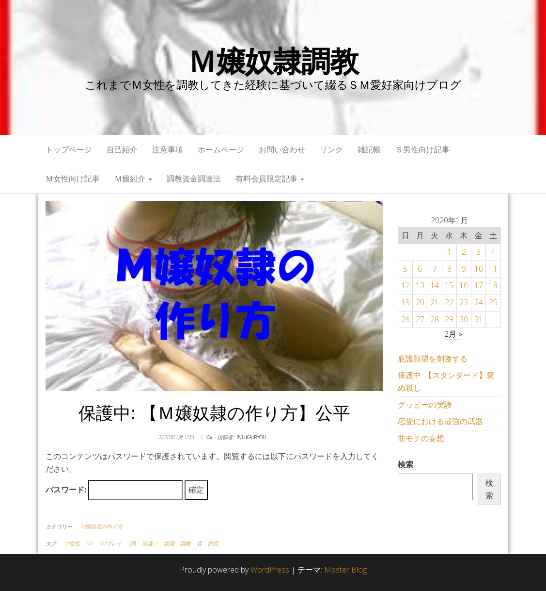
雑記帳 (369, 149)
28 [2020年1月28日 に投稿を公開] (434, 319)
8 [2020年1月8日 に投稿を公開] (449, 268)
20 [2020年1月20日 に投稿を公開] (420, 302)
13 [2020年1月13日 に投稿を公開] (420, 285)
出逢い (150, 543)
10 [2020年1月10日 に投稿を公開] (478, 268)
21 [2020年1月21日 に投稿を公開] (434, 302)
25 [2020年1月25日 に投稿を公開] (493, 302)
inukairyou (251, 437)
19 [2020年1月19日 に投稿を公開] (405, 302)
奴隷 (169, 543)
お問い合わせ (282, 149)
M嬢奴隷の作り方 (102, 526)
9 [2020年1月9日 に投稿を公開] (464, 268)
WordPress (269, 569)
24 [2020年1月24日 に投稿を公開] (478, 302)
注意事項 (167, 149)
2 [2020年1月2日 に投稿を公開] (464, 251)
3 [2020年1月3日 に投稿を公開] (478, 251)
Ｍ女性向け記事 (73, 178)
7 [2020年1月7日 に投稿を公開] (435, 268)
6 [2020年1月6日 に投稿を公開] (420, 268)
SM (89, 543)
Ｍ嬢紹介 (133, 178)
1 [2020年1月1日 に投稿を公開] (449, 251)
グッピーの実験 (425, 404)
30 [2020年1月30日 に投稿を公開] (463, 319)
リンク (331, 149)
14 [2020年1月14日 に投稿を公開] (434, 285)
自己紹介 (122, 149)
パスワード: (114, 490)
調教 (185, 543)
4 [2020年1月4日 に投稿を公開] (493, 251)
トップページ (69, 149)
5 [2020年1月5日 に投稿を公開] (405, 268)
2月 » (453, 333)
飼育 (213, 543)
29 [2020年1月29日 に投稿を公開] (449, 319)
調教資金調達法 (194, 178)
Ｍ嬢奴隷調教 (273, 61)
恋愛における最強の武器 (440, 421)
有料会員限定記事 (269, 178)
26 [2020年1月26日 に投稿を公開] (405, 319)
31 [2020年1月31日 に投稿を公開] (478, 319)
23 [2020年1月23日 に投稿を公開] (463, 302)
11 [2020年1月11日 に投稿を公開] (493, 268)
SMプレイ (110, 543)
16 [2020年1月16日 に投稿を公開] (463, 285)
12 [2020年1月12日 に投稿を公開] (405, 285)
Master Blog (345, 569)
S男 (132, 543)
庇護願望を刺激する (433, 358)
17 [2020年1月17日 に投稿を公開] (478, 285)
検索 (405, 464)
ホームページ (221, 149)
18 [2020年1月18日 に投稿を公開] (493, 285)
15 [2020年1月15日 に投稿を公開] (449, 285)
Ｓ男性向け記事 (422, 149)
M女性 (72, 543)
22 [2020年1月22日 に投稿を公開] (449, 302)
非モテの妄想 (421, 438)
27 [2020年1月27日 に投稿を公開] (420, 319)
